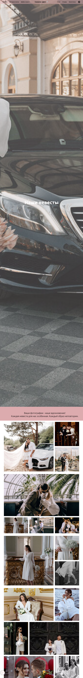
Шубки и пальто (25, 2)
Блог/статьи (72, 2)
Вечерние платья (14, 2)
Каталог (5, 2)
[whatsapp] (79, 2)
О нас (58, 2)
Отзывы (64, 2)
